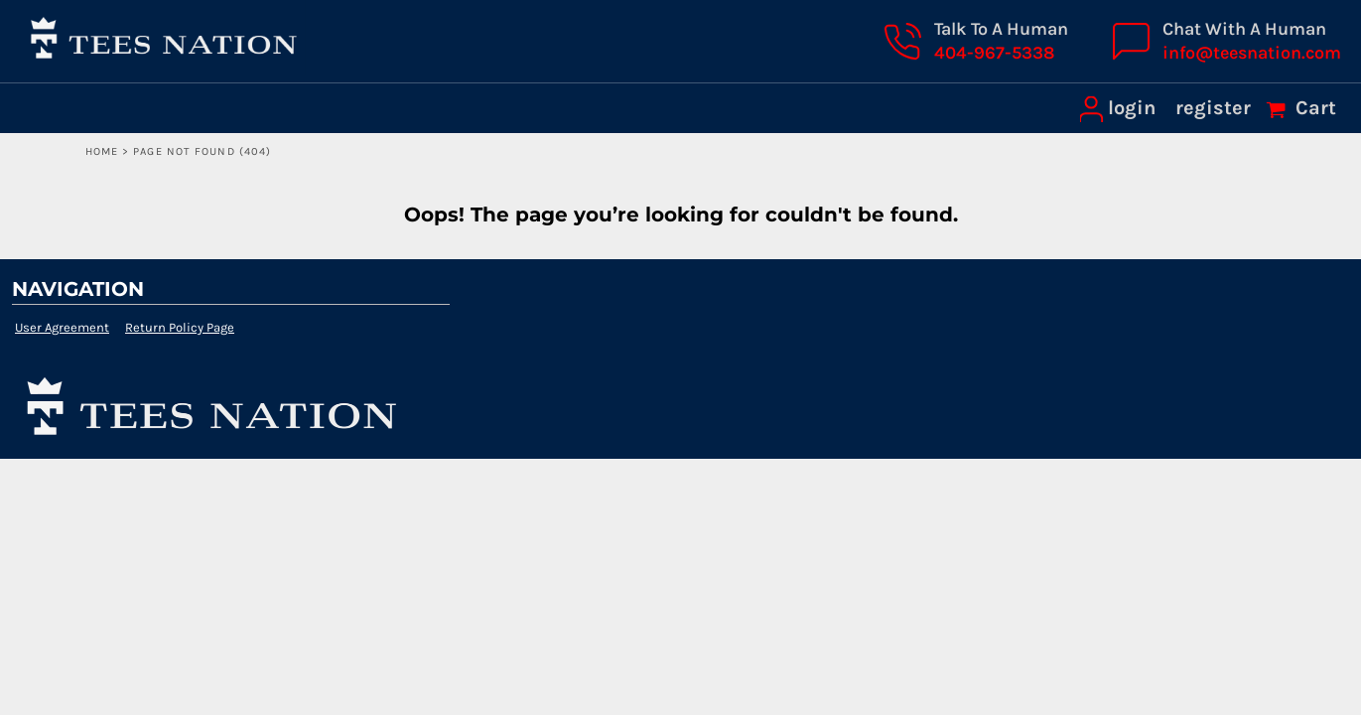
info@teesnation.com (1251, 53)
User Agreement (62, 327)
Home (101, 151)
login (1132, 107)
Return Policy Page (179, 327)
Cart (1313, 107)
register (1213, 107)
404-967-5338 (994, 53)
